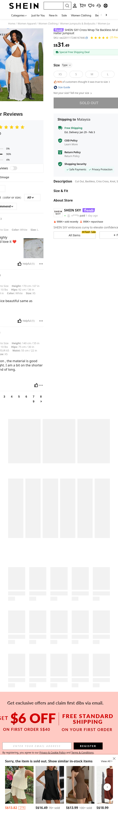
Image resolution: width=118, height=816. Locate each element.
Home (11, 23)
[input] (36, 746)
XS (30, 293)
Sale (64, 15)
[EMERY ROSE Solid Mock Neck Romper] (50, 785)
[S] (76, 74)
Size (63, 65)
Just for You (38, 15)
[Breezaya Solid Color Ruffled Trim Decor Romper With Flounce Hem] (19, 785)
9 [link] (34, 401)
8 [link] (41, 396)
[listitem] (19, 788)
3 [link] (4, 396)
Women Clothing (81, 15)
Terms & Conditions (82, 752)
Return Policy (73, 152)
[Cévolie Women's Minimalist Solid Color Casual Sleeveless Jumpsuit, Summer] (80, 785)
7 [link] (34, 396)
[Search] (67, 6)
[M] (92, 74)
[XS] (60, 74)
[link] (91, 5)
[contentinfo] (21, 808)
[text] (33, 248)
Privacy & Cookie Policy (52, 752)
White (19, 229)
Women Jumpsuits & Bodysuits (77, 23)
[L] (108, 74)
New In (53, 15)
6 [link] (26, 396)
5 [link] (19, 396)
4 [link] (12, 396)
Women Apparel (27, 23)
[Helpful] (19, 263)
